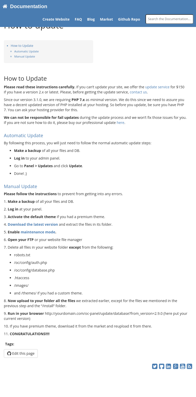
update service (157, 86)
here (120, 122)
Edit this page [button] (20, 353)
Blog (91, 19)
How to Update (22, 46)
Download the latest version (33, 224)
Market (106, 19)
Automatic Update (26, 51)
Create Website (56, 19)
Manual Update (24, 56)
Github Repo (129, 19)
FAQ (78, 19)
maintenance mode (38, 232)
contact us (138, 92)
